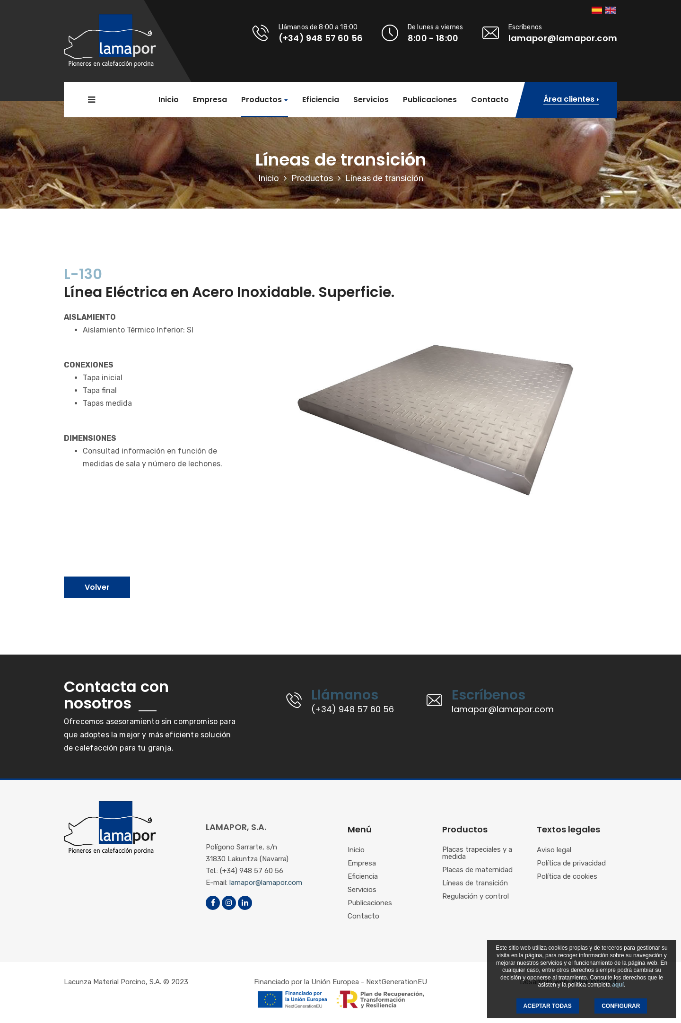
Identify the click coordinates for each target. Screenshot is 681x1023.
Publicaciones (430, 100)
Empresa (210, 100)
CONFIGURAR (621, 1006)
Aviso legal (554, 850)
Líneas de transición (475, 883)
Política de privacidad (571, 863)
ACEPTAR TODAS (548, 1006)
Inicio (168, 100)
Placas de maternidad (477, 870)
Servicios (371, 100)
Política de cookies (567, 877)
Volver (97, 587)
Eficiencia (320, 100)
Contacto (490, 100)
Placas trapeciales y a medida (477, 853)
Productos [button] (261, 100)
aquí (618, 984)
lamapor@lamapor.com (265, 882)
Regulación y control (475, 897)
